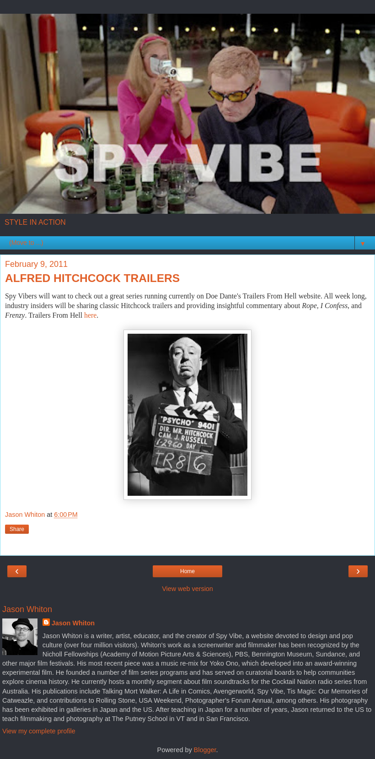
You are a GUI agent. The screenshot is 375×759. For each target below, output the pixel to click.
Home (187, 571)
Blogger (205, 750)
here (90, 315)
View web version (187, 588)
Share (17, 529)
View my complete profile (38, 731)
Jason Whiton (73, 623)
